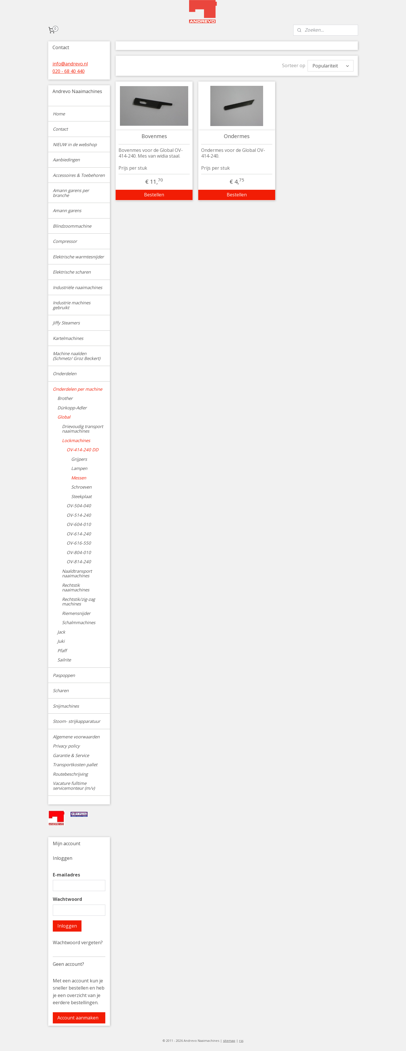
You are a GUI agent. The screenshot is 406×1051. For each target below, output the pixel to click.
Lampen (79, 468)
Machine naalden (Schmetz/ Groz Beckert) (76, 356)
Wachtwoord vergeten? (78, 942)
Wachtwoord (67, 899)
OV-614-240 (79, 534)
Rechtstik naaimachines (75, 587)
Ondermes (237, 136)
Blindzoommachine (72, 226)
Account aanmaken (77, 1018)
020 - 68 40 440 (69, 71)
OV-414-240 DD (82, 449)
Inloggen (67, 926)
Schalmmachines (78, 622)
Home (59, 114)
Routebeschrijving (70, 774)
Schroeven (81, 487)
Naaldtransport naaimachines (77, 573)
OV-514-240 (79, 515)
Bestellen (154, 194)
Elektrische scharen (72, 272)
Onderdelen (64, 373)
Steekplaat (81, 496)
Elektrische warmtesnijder (78, 257)
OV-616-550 (79, 543)
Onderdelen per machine (77, 389)
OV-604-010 (79, 524)
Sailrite (64, 660)
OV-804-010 (79, 552)
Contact (60, 129)
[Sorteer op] (330, 65)
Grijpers (79, 459)
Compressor (65, 241)
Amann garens (67, 210)
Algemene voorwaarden (76, 737)
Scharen (61, 690)
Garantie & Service (71, 755)
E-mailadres (66, 875)
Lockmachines (76, 440)
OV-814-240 (79, 561)
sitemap (229, 1040)
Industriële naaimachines (77, 287)
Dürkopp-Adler (72, 408)
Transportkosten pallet (75, 764)
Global (63, 417)
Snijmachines (66, 706)
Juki (61, 641)
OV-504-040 (79, 505)
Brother (65, 398)
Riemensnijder (76, 613)
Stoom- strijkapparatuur (76, 721)
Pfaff (62, 650)
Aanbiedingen (66, 159)
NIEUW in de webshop (75, 144)
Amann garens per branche (71, 192)
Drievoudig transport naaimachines (82, 428)
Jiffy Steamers (66, 323)
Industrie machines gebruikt (71, 305)
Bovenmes (154, 136)
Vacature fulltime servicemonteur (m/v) (74, 785)
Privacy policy (66, 746)
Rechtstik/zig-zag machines (78, 601)
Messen (78, 478)
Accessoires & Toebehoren (79, 175)
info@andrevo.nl (70, 64)
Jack (61, 632)
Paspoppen (64, 675)
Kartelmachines (68, 338)
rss (241, 1040)
